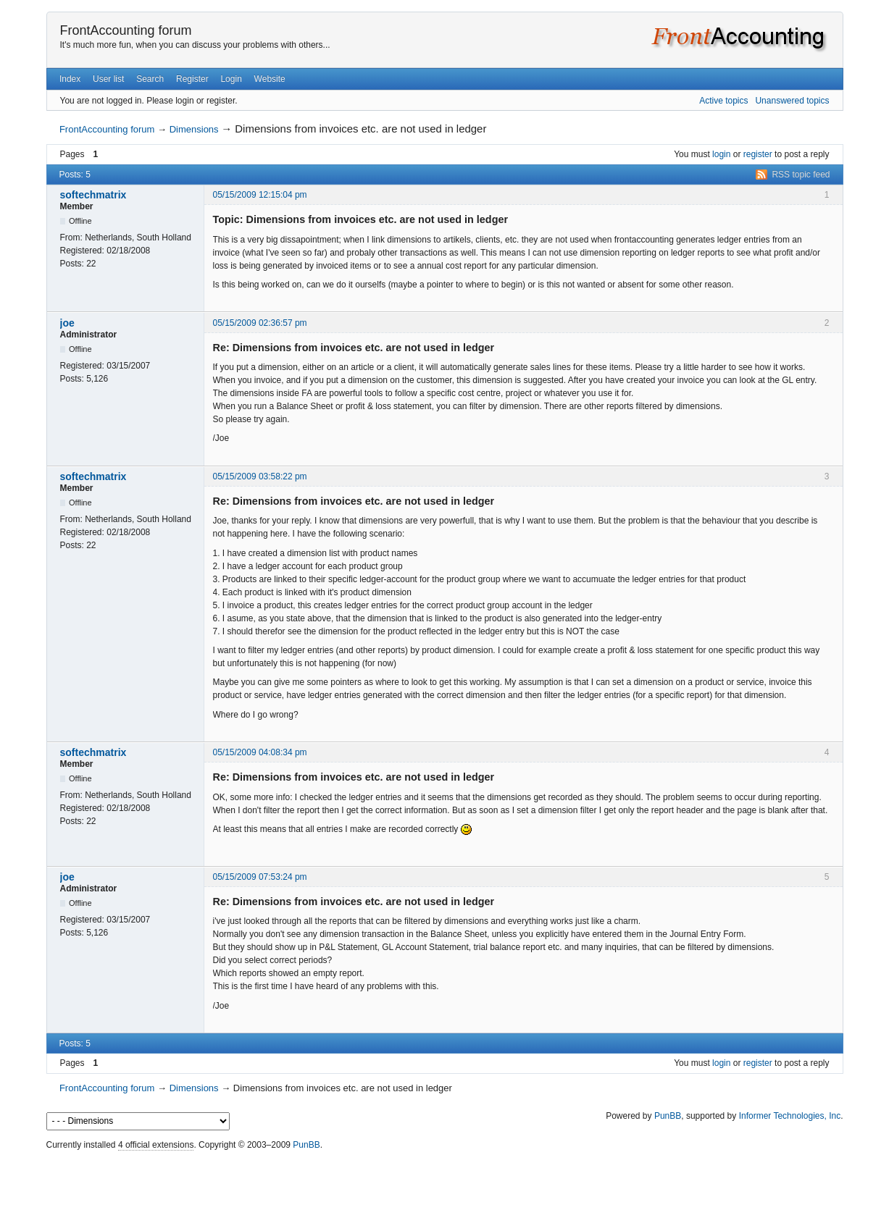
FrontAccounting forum (126, 30)
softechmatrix (93, 195)
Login (230, 79)
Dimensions (194, 129)
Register (192, 79)
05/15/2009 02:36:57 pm (260, 323)
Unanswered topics (792, 101)
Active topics (723, 101)
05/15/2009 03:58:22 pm (260, 476)
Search (150, 79)
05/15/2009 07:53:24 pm (260, 877)
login (721, 154)
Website (269, 79)
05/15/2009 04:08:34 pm (260, 752)
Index (69, 79)
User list (108, 79)
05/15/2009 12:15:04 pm (260, 195)
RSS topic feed (801, 174)
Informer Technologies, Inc (790, 1116)
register (757, 154)
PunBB (667, 1116)
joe (67, 323)
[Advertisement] (445, 1187)
